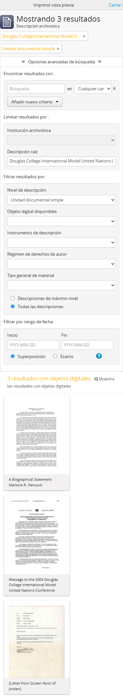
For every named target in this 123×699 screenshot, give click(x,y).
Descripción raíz (22, 152)
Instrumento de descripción (34, 233)
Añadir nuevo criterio (34, 102)
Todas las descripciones (36, 306)
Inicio (12, 335)
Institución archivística (29, 130)
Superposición (28, 356)
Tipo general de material (30, 275)
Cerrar (115, 5)
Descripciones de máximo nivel (44, 298)
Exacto (63, 356)
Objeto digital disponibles (32, 211)
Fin (64, 335)
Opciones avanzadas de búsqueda (61, 62)
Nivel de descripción (26, 190)
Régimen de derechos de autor (37, 254)
